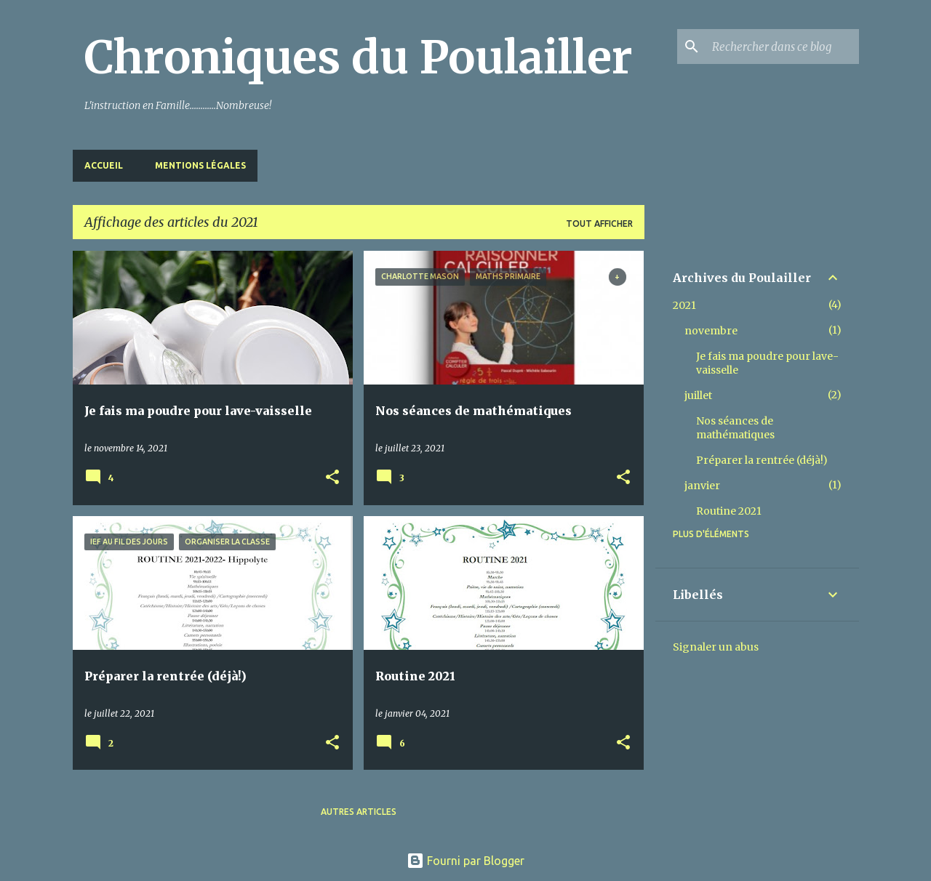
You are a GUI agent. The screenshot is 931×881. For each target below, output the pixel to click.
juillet (698, 395)
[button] (332, 478)
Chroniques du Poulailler (358, 57)
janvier (702, 485)
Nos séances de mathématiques (735, 427)
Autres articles (358, 811)
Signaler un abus (716, 646)
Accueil (103, 165)
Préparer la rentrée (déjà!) (762, 460)
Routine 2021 (729, 511)
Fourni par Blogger (465, 860)
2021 (684, 305)
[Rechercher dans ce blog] (782, 46)
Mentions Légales (200, 165)
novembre (711, 330)
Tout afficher (599, 223)
